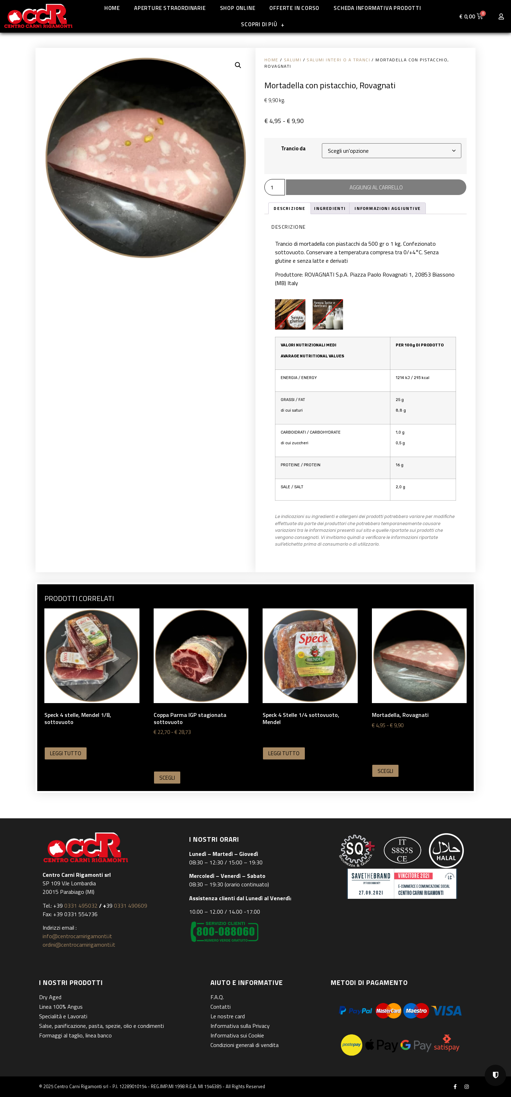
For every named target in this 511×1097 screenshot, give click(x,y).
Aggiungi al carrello (376, 187)
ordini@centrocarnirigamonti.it (79, 944)
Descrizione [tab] (289, 208)
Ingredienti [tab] (330, 208)
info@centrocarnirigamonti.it (77, 936)
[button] (238, 65)
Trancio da (293, 148)
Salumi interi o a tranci (338, 59)
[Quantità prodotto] (274, 187)
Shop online (238, 8)
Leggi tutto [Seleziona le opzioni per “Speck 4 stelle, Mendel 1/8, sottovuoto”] (65, 753)
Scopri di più (262, 24)
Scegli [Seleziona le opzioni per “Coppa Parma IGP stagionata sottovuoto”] (167, 778)
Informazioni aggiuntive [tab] (388, 208)
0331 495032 (81, 905)
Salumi (292, 59)
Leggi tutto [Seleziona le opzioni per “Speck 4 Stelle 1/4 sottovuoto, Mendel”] (284, 753)
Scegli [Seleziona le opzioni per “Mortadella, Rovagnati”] (385, 771)
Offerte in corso (294, 8)
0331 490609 (129, 905)
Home (112, 8)
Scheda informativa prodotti (377, 8)
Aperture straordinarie (170, 8)
